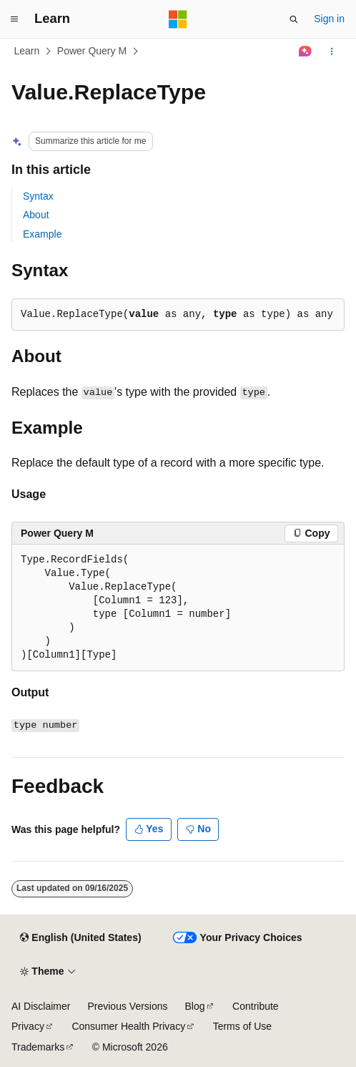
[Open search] (294, 19)
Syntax (38, 196)
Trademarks (37, 1047)
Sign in (329, 18)
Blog (195, 1006)
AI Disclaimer (40, 1006)
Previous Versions (127, 1006)
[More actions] (332, 51)
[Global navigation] (14, 19)
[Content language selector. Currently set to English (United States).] (80, 938)
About (36, 214)
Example (42, 234)
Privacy (27, 1026)
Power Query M (92, 51)
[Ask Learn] (306, 51)
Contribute (255, 1006)
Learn (27, 51)
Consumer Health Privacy (128, 1026)
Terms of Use (242, 1026)
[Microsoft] (178, 19)
